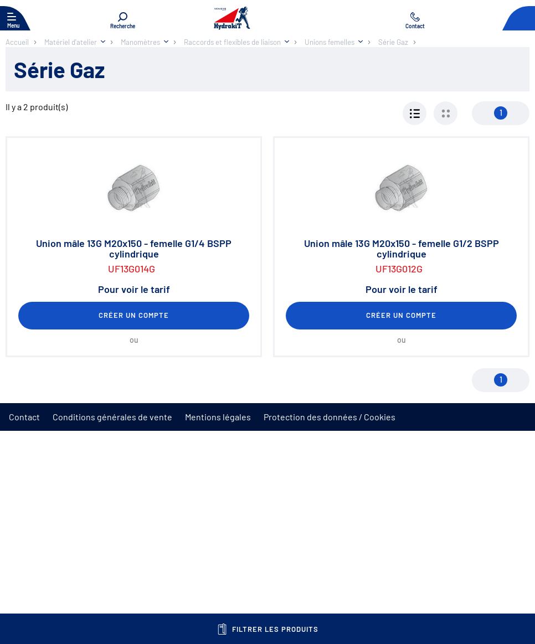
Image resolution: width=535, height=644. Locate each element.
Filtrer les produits (268, 629)
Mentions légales (218, 416)
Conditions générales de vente (112, 416)
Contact (24, 416)
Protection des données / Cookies (329, 416)
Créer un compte (134, 315)
